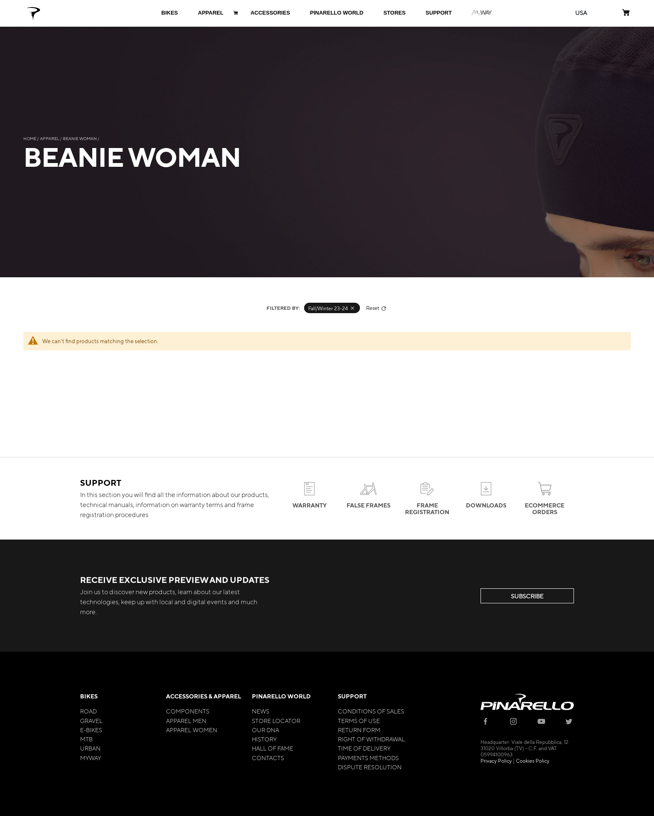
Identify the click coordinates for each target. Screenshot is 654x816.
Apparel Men (186, 720)
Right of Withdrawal (371, 739)
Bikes (89, 696)
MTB (86, 739)
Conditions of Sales (371, 711)
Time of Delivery (364, 748)
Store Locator (276, 720)
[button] (581, 12)
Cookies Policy (532, 760)
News (260, 711)
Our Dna (265, 729)
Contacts (268, 757)
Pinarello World (281, 696)
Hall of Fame (272, 748)
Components (187, 711)
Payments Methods (368, 757)
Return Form (359, 729)
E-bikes (91, 729)
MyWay (90, 757)
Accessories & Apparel (203, 696)
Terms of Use (359, 720)
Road (88, 711)
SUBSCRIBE (527, 596)
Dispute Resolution (370, 767)
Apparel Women (191, 729)
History (264, 739)
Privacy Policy (496, 760)
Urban (90, 748)
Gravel (91, 720)
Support (352, 696)
